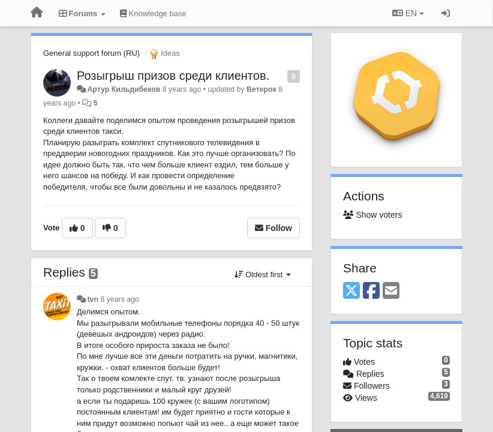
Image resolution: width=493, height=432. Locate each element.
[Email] (391, 291)
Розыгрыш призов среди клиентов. (173, 75)
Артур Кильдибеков (123, 89)
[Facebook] (371, 291)
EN (408, 13)
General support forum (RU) (91, 53)
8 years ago (119, 299)
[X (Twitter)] (351, 291)
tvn (92, 299)
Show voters (372, 215)
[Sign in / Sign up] (445, 13)
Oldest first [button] (263, 274)
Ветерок (261, 89)
